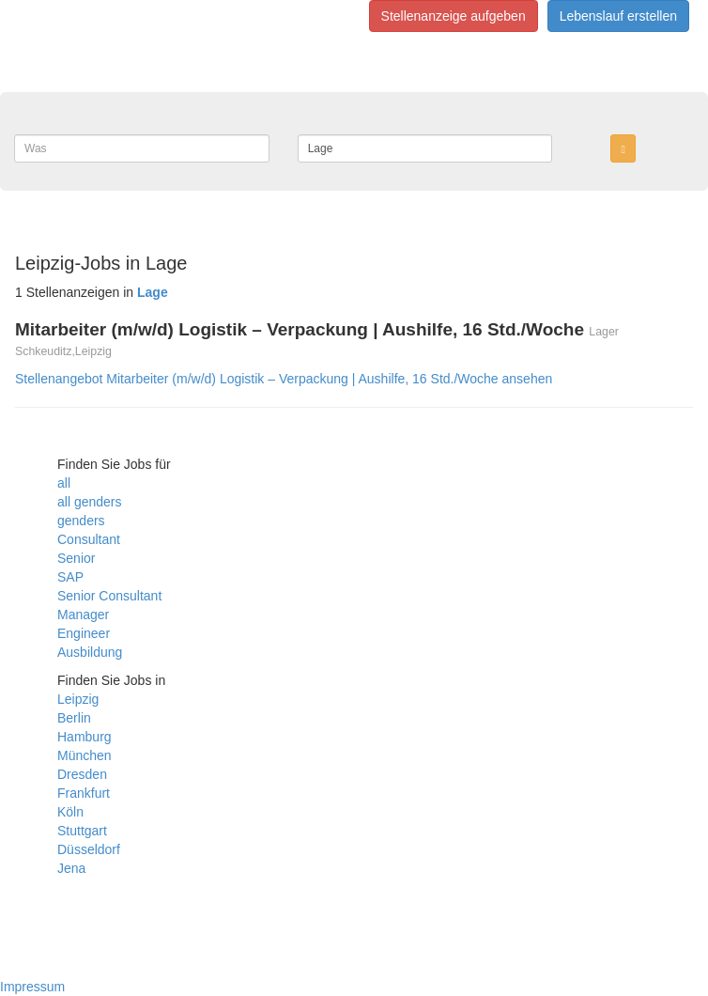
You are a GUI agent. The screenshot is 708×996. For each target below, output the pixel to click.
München (84, 755)
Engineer (83, 633)
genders (81, 520)
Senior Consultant (109, 595)
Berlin (74, 717)
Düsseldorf (88, 849)
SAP (70, 576)
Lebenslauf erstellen (618, 15)
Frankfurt (83, 793)
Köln (70, 811)
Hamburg (84, 736)
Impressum (32, 986)
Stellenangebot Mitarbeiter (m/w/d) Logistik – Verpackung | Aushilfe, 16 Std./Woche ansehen (283, 378)
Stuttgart (82, 830)
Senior (76, 558)
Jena (71, 868)
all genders (89, 501)
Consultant (88, 539)
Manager (83, 614)
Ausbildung (89, 652)
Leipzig (78, 699)
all (63, 482)
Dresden (82, 774)
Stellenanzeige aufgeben (453, 15)
